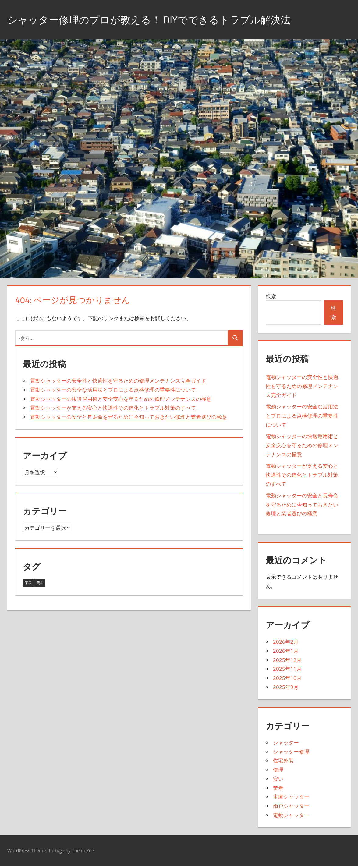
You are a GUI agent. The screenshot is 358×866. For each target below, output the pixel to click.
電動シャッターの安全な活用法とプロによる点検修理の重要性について (113, 389)
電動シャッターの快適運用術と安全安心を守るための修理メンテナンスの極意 (120, 398)
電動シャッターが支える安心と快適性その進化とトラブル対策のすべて (113, 407)
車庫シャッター (291, 796)
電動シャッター (291, 814)
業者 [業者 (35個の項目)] (28, 582)
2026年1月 (286, 650)
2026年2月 (286, 641)
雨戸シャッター (291, 805)
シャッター (286, 742)
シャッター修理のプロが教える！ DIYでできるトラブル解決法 (161, 19)
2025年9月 (286, 687)
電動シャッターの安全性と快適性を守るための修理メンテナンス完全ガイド (118, 380)
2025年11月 (287, 668)
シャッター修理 (291, 751)
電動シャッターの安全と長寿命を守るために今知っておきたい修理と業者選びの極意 (128, 416)
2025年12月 (287, 659)
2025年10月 (287, 677)
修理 (278, 769)
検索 (271, 295)
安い (278, 778)
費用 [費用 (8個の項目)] (40, 582)
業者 (278, 787)
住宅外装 (283, 760)
